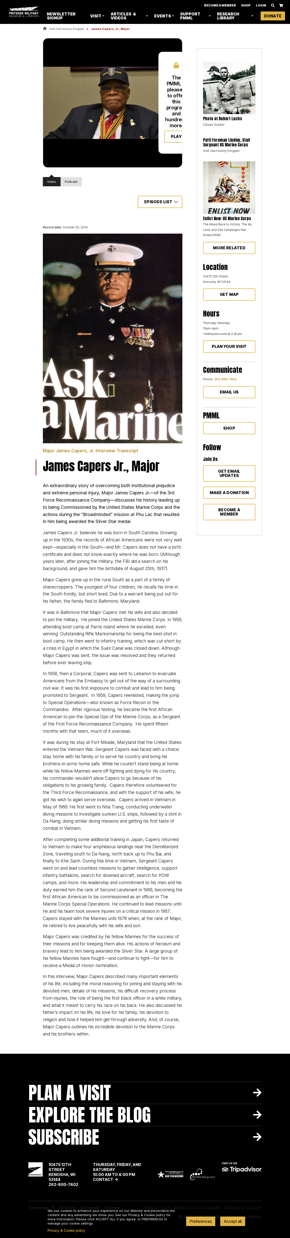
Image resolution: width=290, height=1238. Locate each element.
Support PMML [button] (191, 15)
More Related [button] (229, 247)
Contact (103, 1179)
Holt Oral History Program (66, 29)
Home (45, 28)
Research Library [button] (229, 15)
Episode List (158, 201)
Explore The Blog (89, 1115)
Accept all (233, 1221)
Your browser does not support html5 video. (94, 103)
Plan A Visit (69, 1093)
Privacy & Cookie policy (66, 1231)
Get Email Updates (229, 473)
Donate (273, 15)
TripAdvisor (242, 1170)
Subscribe (63, 1137)
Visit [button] (97, 15)
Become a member (229, 512)
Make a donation (229, 492)
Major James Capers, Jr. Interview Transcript (90, 450)
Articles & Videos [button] (124, 15)
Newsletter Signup (63, 15)
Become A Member (220, 5)
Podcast (71, 182)
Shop (246, 5)
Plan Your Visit (229, 346)
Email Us (229, 392)
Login (261, 5)
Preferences (201, 1221)
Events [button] (163, 15)
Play (176, 136)
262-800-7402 (225, 379)
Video (51, 182)
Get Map (229, 294)
